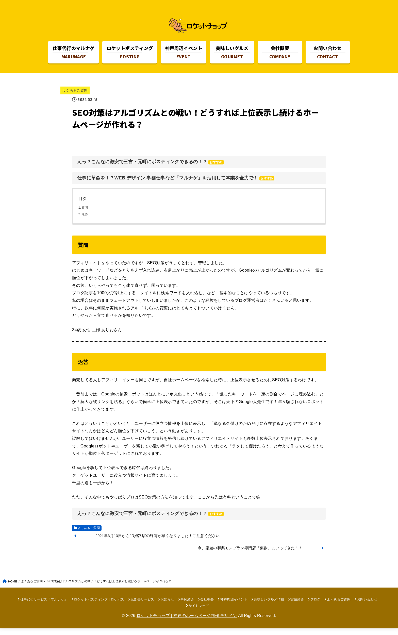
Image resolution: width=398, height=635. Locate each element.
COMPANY (280, 55)
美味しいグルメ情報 (269, 606)
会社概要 (207, 606)
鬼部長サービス (142, 606)
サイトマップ (199, 612)
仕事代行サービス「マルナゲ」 (44, 606)
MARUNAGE (74, 55)
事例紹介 (187, 606)
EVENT (183, 55)
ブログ (315, 606)
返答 (85, 221)
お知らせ (167, 606)
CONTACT (327, 55)
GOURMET (232, 55)
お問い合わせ (367, 606)
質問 (85, 214)
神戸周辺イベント (233, 606)
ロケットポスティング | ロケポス (99, 606)
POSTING (130, 55)
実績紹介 (297, 606)
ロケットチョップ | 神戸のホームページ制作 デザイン (187, 622)
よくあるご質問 (75, 97)
